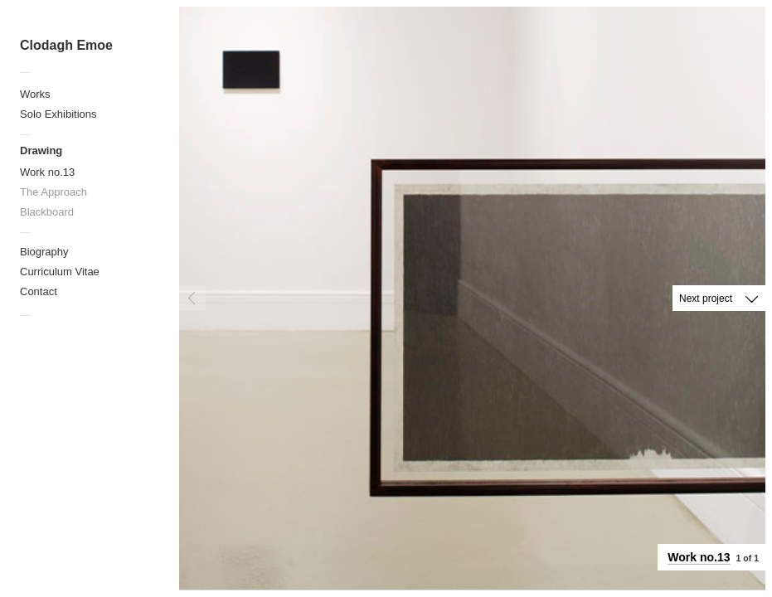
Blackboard (47, 212)
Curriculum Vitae (60, 271)
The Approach (53, 192)
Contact (38, 291)
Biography (44, 251)
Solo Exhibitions (58, 114)
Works (35, 94)
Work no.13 (47, 172)
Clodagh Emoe (66, 45)
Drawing (41, 150)
